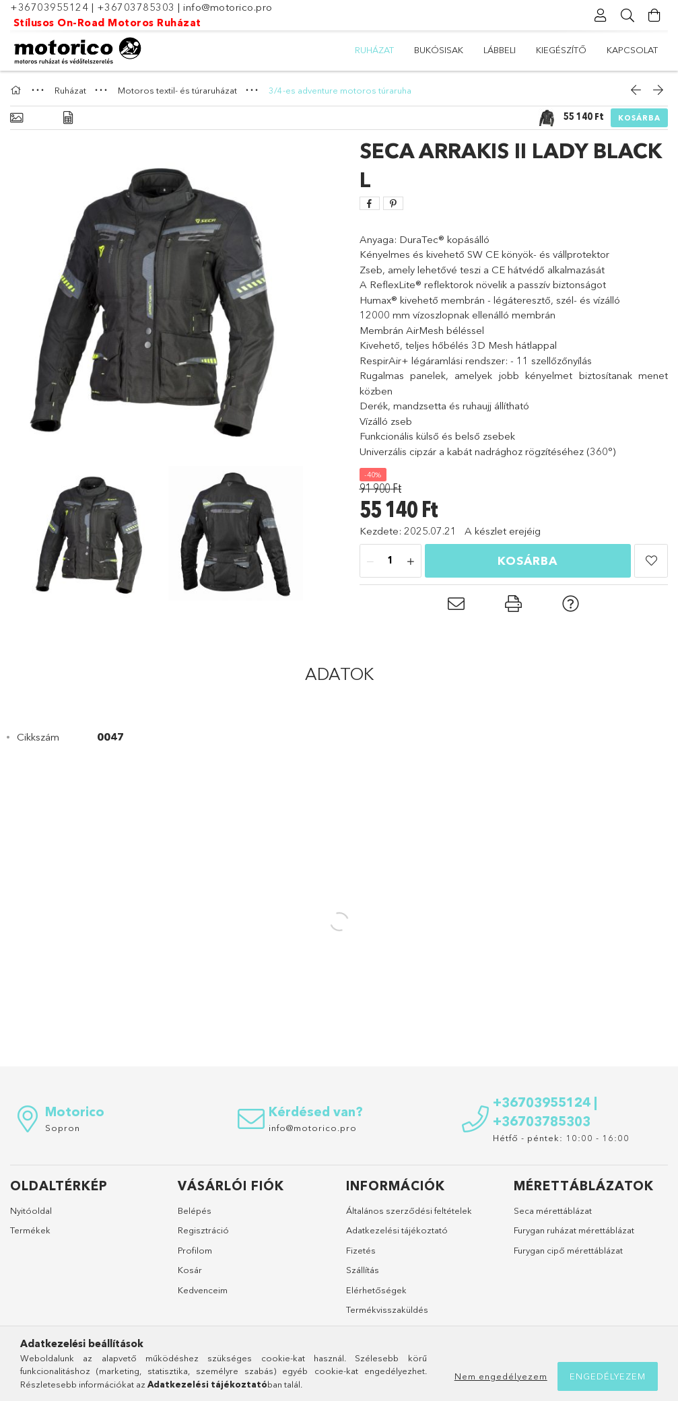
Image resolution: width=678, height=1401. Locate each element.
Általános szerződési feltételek (409, 1210)
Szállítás (362, 1269)
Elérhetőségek (376, 1290)
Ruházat (374, 49)
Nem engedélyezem (500, 1376)
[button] (651, 561)
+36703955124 (49, 7)
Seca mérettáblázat (553, 1210)
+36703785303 (136, 7)
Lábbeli (499, 49)
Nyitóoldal (31, 1210)
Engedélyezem (608, 1376)
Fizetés (361, 1250)
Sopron (62, 1127)
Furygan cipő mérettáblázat (568, 1250)
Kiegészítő (561, 49)
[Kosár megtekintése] (654, 15)
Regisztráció (203, 1230)
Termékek (30, 1230)
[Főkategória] (17, 90)
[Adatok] (68, 118)
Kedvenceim (203, 1290)
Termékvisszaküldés (387, 1309)
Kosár (190, 1269)
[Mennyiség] (390, 561)
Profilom (195, 1250)
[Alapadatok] (16, 118)
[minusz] (370, 561)
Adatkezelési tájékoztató (397, 1230)
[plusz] (411, 561)
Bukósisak (438, 49)
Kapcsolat (632, 49)
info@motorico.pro (228, 7)
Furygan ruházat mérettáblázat (574, 1230)
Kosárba (639, 118)
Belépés (194, 1210)
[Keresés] (627, 15)
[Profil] (600, 15)
